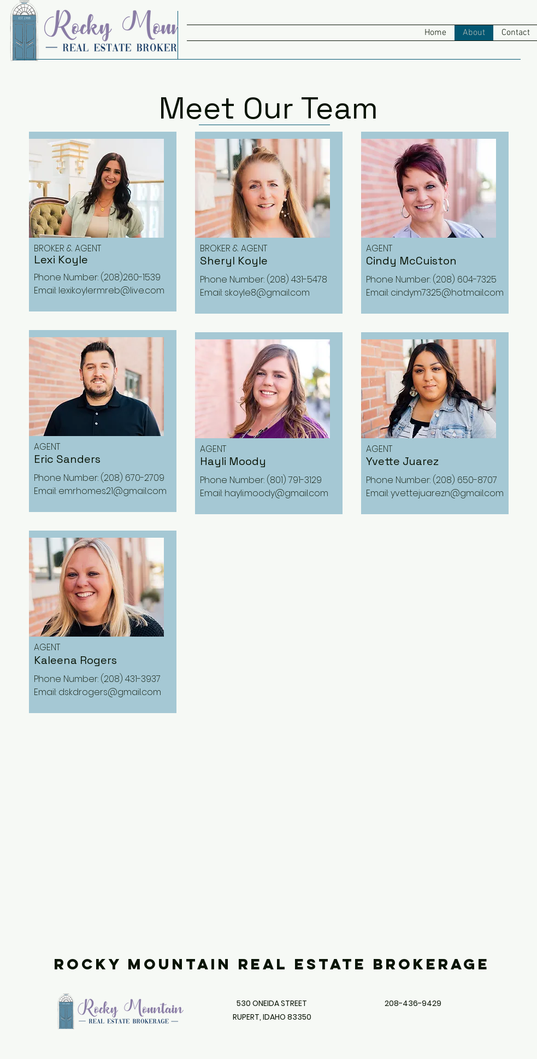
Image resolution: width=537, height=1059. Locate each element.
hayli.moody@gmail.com (276, 493)
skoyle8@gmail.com (267, 292)
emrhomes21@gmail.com (112, 491)
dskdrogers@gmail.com (109, 692)
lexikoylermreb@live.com (111, 290)
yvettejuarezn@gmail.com (447, 493)
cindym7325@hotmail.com (447, 292)
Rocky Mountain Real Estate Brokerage (272, 964)
